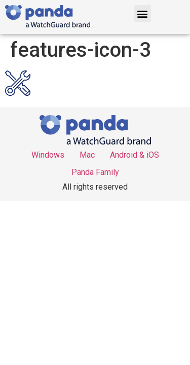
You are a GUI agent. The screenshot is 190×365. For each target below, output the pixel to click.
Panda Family (95, 172)
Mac (87, 155)
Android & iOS (134, 155)
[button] (142, 13)
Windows (47, 155)
